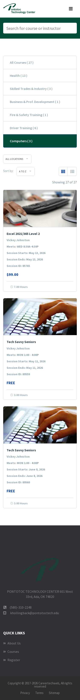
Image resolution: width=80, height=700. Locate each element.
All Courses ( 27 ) (21, 62)
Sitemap (54, 693)
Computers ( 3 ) (21, 141)
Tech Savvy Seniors (21, 342)
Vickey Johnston (18, 240)
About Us (12, 643)
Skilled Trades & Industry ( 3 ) (31, 88)
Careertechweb (48, 683)
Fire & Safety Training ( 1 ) (29, 115)
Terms (39, 693)
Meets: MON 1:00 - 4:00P (23, 355)
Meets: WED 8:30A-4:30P (23, 246)
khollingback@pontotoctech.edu (34, 613)
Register (11, 660)
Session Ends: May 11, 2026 (25, 368)
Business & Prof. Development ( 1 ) (35, 102)
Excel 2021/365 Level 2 (23, 233)
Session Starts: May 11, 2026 (26, 361)
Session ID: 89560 (18, 482)
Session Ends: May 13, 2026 (25, 259)
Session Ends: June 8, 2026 (24, 476)
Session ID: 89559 (18, 374)
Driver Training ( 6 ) (24, 128)
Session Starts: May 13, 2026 (26, 253)
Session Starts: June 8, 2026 (26, 469)
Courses (11, 651)
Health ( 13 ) (18, 75)
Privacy (25, 693)
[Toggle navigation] (71, 9)
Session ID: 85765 (18, 266)
